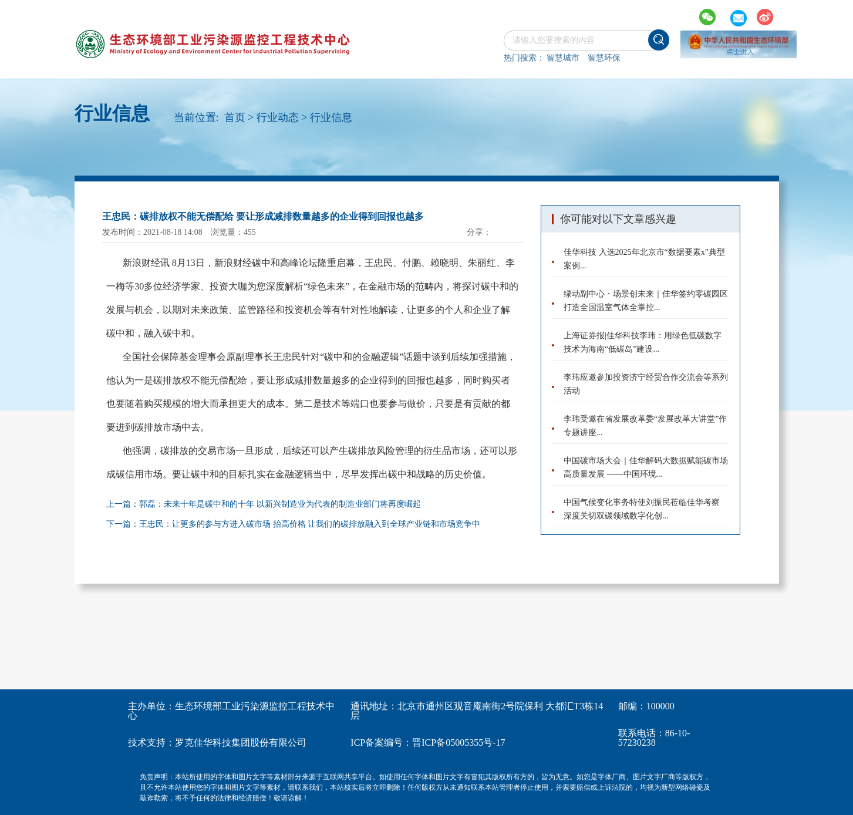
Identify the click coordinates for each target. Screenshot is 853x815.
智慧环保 (604, 57)
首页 (234, 117)
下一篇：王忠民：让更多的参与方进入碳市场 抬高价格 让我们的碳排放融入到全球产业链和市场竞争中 (293, 524)
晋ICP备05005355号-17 (458, 742)
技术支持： (151, 742)
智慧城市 (563, 57)
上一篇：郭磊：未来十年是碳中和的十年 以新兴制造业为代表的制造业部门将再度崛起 (263, 504)
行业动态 (278, 117)
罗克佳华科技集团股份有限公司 (240, 742)
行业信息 (331, 117)
